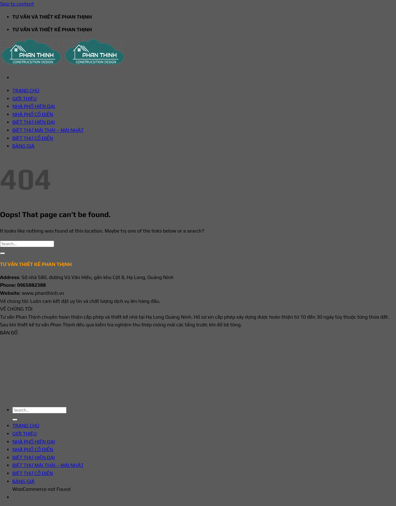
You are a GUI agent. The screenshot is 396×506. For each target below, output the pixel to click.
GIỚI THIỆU (24, 99)
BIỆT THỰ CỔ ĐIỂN (32, 138)
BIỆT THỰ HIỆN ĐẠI (33, 122)
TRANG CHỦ (25, 91)
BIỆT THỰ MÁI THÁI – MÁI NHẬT (48, 130)
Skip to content (17, 4)
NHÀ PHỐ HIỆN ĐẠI (33, 106)
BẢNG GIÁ (23, 146)
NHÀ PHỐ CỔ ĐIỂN (32, 114)
